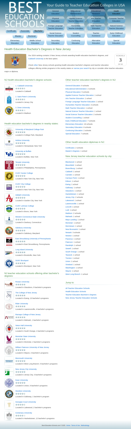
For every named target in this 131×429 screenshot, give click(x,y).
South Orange (71, 252)
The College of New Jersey (26, 293)
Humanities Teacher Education (78, 105)
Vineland (69, 264)
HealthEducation (116, 12)
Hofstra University (22, 140)
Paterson (69, 242)
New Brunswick (72, 229)
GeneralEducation (56, 12)
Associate (25, 31)
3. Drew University (22, 108)
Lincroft (68, 207)
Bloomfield (70, 165)
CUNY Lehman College (24, 206)
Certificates (70, 148)
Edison (68, 181)
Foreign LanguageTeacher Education (55, 27)
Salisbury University (23, 228)
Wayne (68, 271)
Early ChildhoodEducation (116, 34)
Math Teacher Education (75, 108)
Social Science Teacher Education (79, 114)
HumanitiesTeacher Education (75, 27)
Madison (69, 213)
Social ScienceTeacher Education (55, 34)
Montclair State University (25, 336)
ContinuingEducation (75, 41)
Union (68, 261)
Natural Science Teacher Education (79, 111)
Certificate (11, 31)
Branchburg (70, 168)
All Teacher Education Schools (78, 288)
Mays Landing (71, 220)
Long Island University (24, 250)
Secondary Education (74, 127)
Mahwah (69, 216)
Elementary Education (74, 124)
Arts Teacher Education (75, 98)
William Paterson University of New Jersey (32, 347)
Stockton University (23, 391)
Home (68, 425)
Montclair (69, 223)
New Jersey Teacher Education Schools (81, 298)
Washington (70, 268)
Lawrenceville (71, 204)
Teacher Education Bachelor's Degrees (81, 295)
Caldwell (69, 172)
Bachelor (38, 31)
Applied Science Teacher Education (80, 95)
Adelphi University (22, 195)
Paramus (69, 239)
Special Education (73, 134)
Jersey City (70, 197)
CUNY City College (23, 184)
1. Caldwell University (23, 86)
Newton (69, 236)
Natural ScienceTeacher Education (116, 27)
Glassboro (70, 191)
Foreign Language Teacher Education (80, 102)
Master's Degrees (72, 151)
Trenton (69, 258)
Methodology (85, 425)
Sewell (68, 248)
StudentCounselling (75, 34)
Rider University (21, 304)
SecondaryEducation (55, 41)
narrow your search (81, 68)
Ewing (68, 184)
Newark (69, 232)
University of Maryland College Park (29, 129)
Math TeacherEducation (96, 27)
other (36, 65)
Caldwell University (35, 59)
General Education (73, 86)
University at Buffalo (23, 151)
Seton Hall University (23, 325)
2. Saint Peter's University (25, 97)
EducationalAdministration (75, 12)
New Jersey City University (26, 369)
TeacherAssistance (96, 34)
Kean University (21, 380)
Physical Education (73, 92)
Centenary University (23, 413)
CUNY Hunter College (24, 173)
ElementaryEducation (14, 41)
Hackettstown (71, 194)
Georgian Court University (25, 402)
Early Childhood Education (76, 121)
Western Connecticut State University (30, 217)
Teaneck (69, 255)
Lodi (67, 210)
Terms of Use (75, 425)
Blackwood (70, 162)
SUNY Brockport (22, 260)
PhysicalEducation (56, 19)
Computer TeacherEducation (116, 19)
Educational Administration (76, 89)
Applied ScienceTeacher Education (75, 19)
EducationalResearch (96, 12)
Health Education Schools (76, 291)
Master (18, 36)
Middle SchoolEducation (35, 41)
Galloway (69, 188)
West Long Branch (73, 274)
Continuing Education (74, 130)
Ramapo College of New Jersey (28, 314)
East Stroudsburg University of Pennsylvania (33, 239)
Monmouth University (23, 358)
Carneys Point (71, 178)
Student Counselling (73, 118)
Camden (69, 175)
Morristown (70, 226)
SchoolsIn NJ (120, 60)
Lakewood (70, 200)
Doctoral (31, 36)
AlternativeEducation (96, 41)
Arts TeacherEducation (96, 19)
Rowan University (22, 282)
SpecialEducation (116, 41)
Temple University (22, 162)
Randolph (69, 245)
